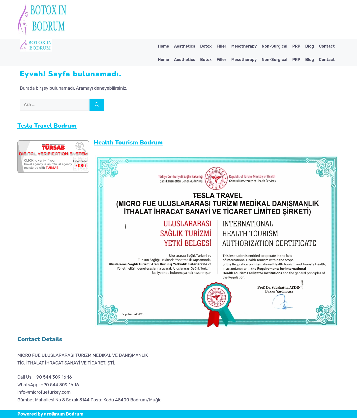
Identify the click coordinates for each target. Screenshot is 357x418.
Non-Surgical (274, 46)
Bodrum (74, 414)
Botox (205, 46)
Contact (327, 46)
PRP (296, 46)
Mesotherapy (244, 46)
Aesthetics (184, 46)
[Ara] (96, 105)
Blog (309, 46)
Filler (221, 46)
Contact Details (39, 339)
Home (163, 46)
